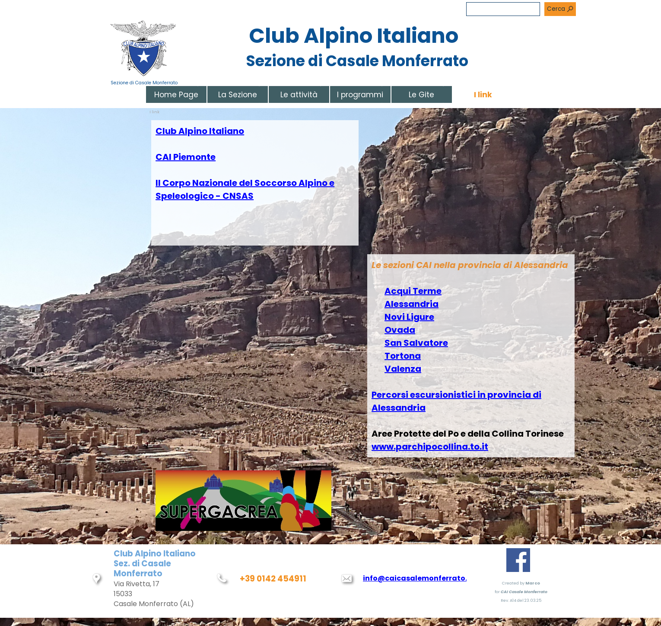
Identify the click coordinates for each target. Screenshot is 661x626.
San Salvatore (416, 343)
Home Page (176, 94)
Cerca (556, 9)
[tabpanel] (255, 183)
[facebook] (518, 560)
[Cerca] (503, 9)
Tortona (403, 356)
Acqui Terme (413, 291)
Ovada (400, 330)
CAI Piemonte (186, 157)
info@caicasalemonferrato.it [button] (418, 578)
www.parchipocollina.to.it (430, 447)
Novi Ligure (409, 317)
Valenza (403, 369)
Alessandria (412, 304)
